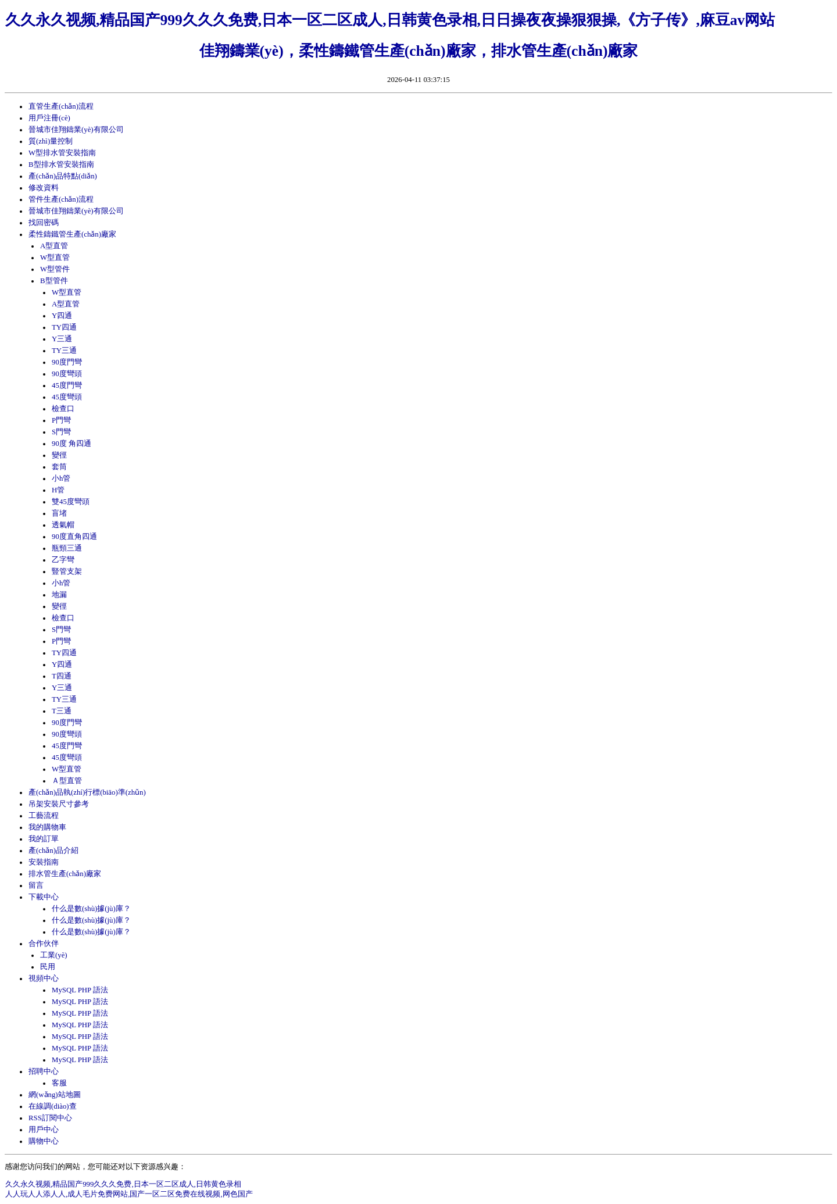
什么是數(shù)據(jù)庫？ (91, 920)
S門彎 (61, 432)
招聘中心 (43, 1071)
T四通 (61, 676)
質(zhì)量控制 (50, 141)
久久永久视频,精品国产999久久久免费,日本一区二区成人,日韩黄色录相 (123, 1184)
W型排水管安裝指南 (62, 153)
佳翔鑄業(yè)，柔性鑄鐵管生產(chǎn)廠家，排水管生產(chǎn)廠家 (418, 50)
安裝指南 (43, 862)
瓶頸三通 (67, 548)
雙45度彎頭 (71, 502)
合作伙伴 (43, 943)
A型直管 (54, 246)
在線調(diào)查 (52, 1106)
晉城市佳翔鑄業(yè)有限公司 (76, 130)
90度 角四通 (71, 444)
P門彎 (61, 420)
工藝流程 (43, 816)
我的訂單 (43, 839)
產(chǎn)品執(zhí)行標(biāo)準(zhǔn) (87, 792)
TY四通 (64, 327)
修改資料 (43, 188)
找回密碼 (43, 223)
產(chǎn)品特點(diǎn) (62, 176)
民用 (47, 967)
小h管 (61, 478)
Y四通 (62, 316)
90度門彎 (67, 362)
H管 (58, 490)
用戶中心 (43, 1130)
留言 (36, 885)
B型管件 (54, 281)
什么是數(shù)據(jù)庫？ (91, 909)
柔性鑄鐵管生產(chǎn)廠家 (72, 234)
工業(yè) (53, 955)
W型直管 (55, 257)
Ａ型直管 (67, 781)
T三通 (61, 711)
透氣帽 (63, 525)
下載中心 (43, 897)
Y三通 (62, 339)
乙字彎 (63, 560)
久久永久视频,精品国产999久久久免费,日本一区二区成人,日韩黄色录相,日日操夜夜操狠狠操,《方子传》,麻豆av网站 (390, 20)
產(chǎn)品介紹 (53, 850)
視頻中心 (43, 978)
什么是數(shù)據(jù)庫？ (91, 932)
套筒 (59, 467)
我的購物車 (47, 827)
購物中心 (43, 1141)
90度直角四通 (74, 537)
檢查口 (63, 409)
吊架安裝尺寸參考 (58, 804)
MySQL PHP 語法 (80, 990)
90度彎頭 (67, 374)
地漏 (59, 595)
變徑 (59, 455)
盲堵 (59, 513)
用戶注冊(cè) (49, 118)
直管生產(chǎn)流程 (61, 106)
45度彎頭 (67, 397)
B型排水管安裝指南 (61, 164)
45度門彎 (67, 385)
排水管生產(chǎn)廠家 (64, 874)
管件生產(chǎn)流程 (61, 199)
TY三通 (64, 350)
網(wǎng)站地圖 (54, 1095)
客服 (59, 1083)
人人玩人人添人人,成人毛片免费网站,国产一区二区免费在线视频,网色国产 (129, 1194)
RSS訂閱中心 (50, 1118)
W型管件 (55, 269)
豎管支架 (67, 571)
